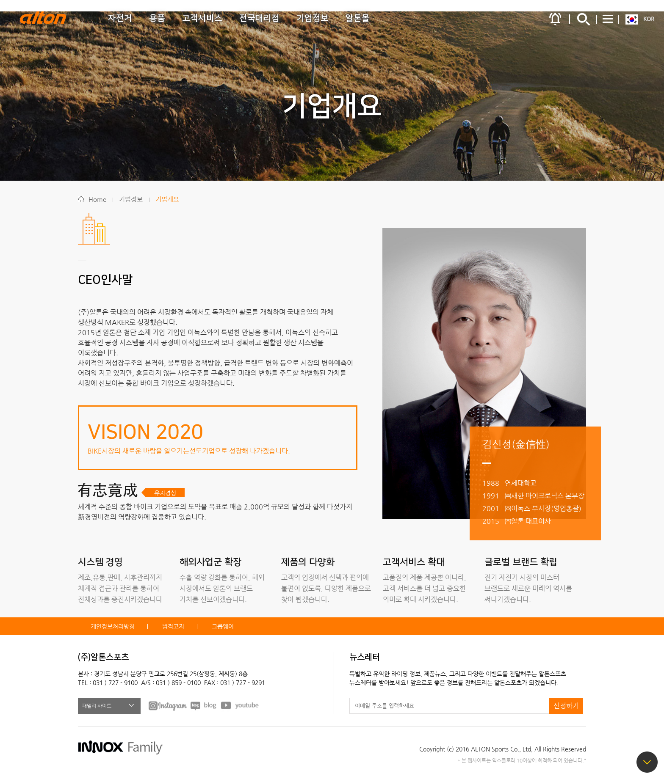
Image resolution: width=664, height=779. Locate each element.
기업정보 (312, 18)
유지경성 (165, 493)
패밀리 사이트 (96, 706)
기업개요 (167, 199)
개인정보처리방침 (113, 626)
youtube (240, 705)
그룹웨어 (223, 626)
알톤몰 (358, 18)
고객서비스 (202, 18)
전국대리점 (259, 18)
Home (97, 199)
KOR (648, 19)
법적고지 (173, 626)
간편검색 (583, 19)
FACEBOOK (168, 705)
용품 (157, 18)
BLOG (204, 705)
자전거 (120, 18)
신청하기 (566, 706)
